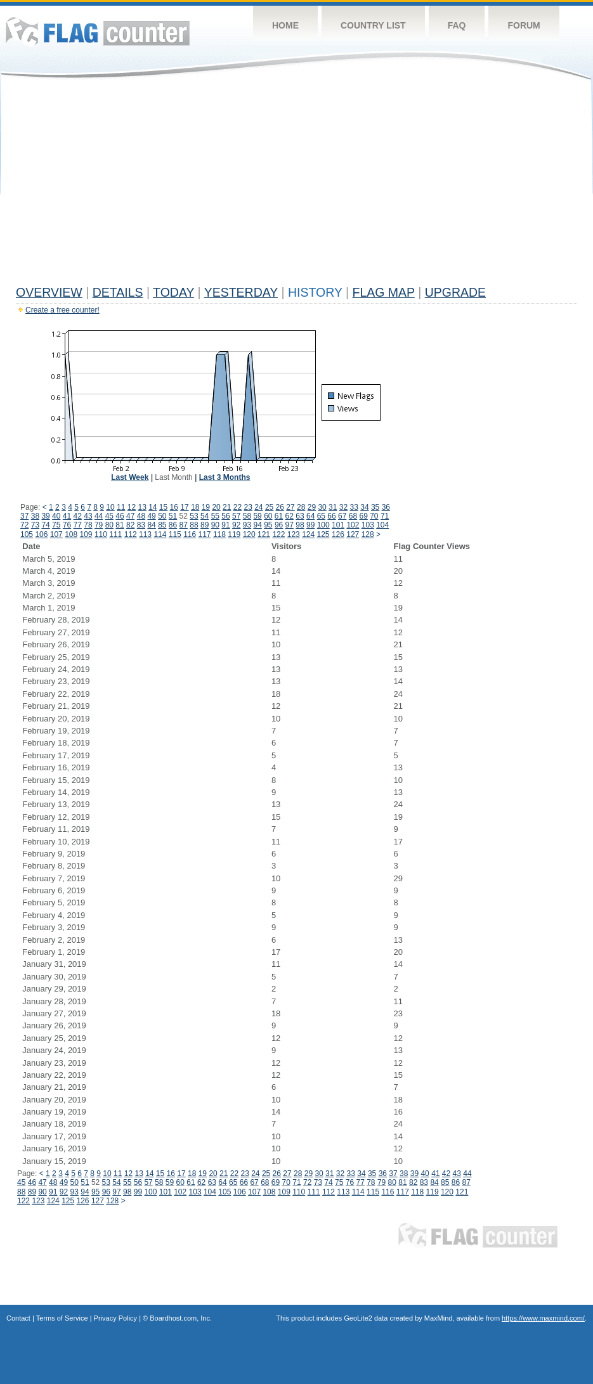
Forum (523, 25)
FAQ (457, 25)
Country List (373, 25)
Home (285, 25)
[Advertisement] (296, 185)
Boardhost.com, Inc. (181, 1318)
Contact (18, 1318)
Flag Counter (98, 31)
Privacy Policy (115, 1318)
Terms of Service (62, 1318)
